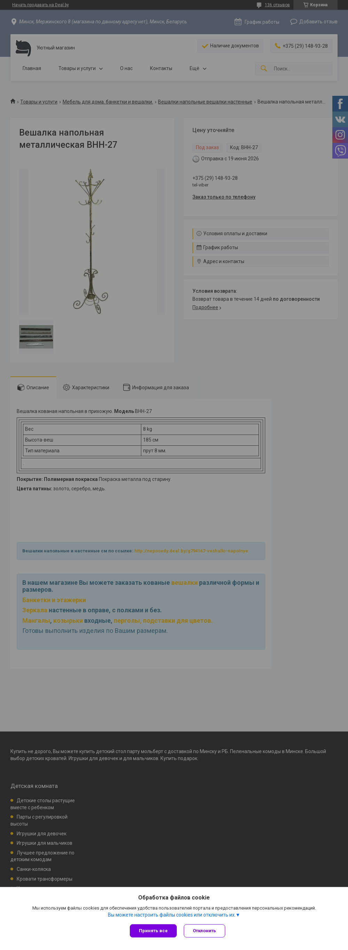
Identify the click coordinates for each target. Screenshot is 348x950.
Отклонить (204, 930)
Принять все (153, 930)
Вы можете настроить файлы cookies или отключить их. (172, 915)
